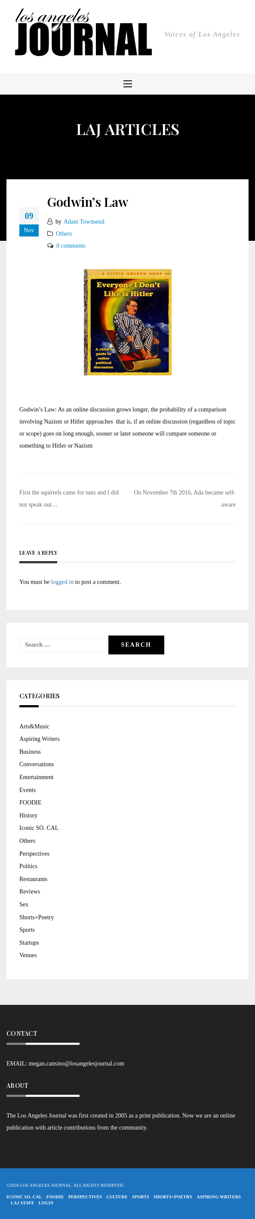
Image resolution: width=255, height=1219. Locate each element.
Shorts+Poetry (36, 917)
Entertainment (36, 777)
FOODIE (30, 802)
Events (27, 790)
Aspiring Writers (39, 739)
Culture (117, 1196)
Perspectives (34, 854)
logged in (62, 582)
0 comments (71, 246)
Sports (27, 930)
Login (46, 1203)
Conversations (36, 764)
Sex (23, 904)
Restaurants (33, 879)
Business (30, 752)
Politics (28, 866)
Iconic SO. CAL (38, 828)
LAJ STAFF (22, 1203)
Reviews (29, 891)
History (28, 815)
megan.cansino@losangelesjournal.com (76, 1063)
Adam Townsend (84, 221)
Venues (28, 955)
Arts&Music (34, 726)
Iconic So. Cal (24, 1196)
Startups (29, 943)
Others (64, 233)
